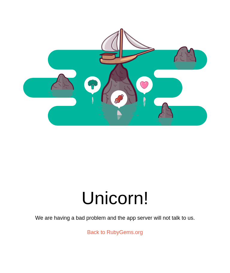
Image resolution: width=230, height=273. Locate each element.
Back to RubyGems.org (115, 232)
